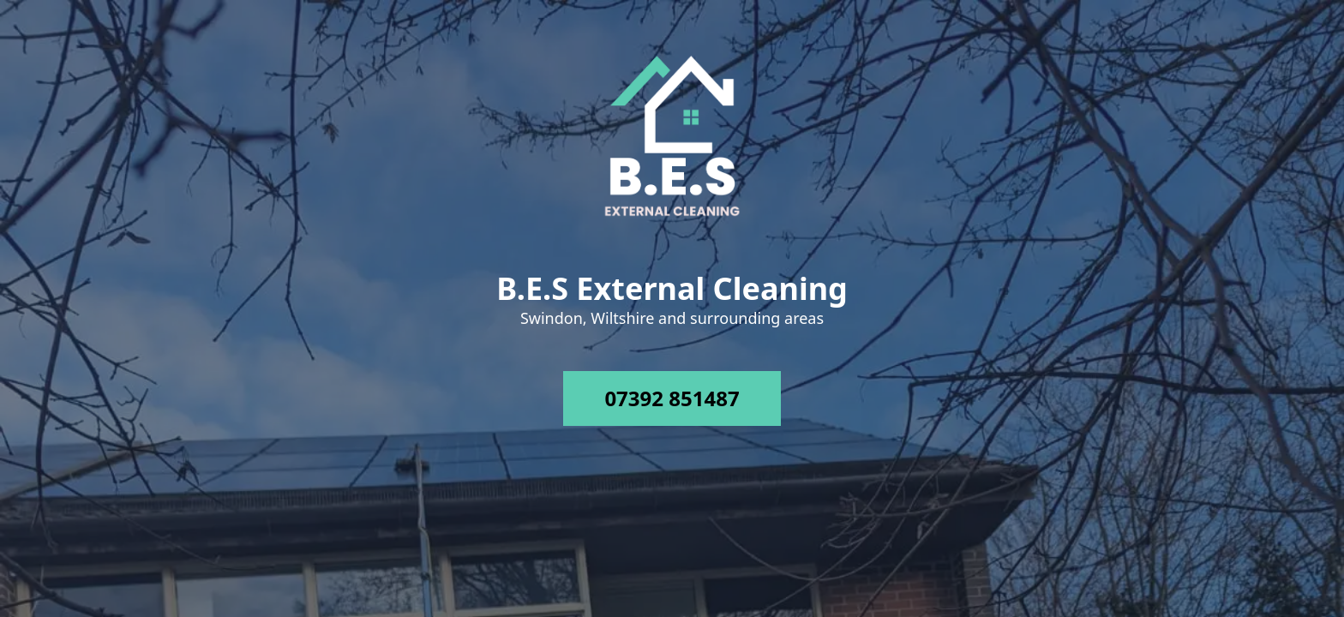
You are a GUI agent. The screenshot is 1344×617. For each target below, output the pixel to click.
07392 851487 (671, 398)
